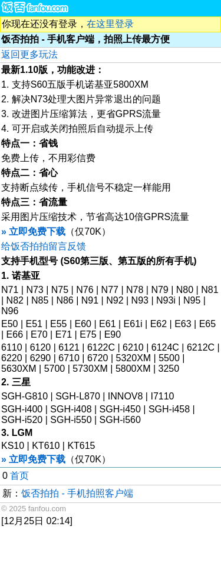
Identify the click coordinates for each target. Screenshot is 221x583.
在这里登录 (110, 24)
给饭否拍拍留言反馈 (43, 246)
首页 (19, 476)
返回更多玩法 (29, 54)
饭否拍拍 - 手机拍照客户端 (77, 493)
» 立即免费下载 (33, 231)
